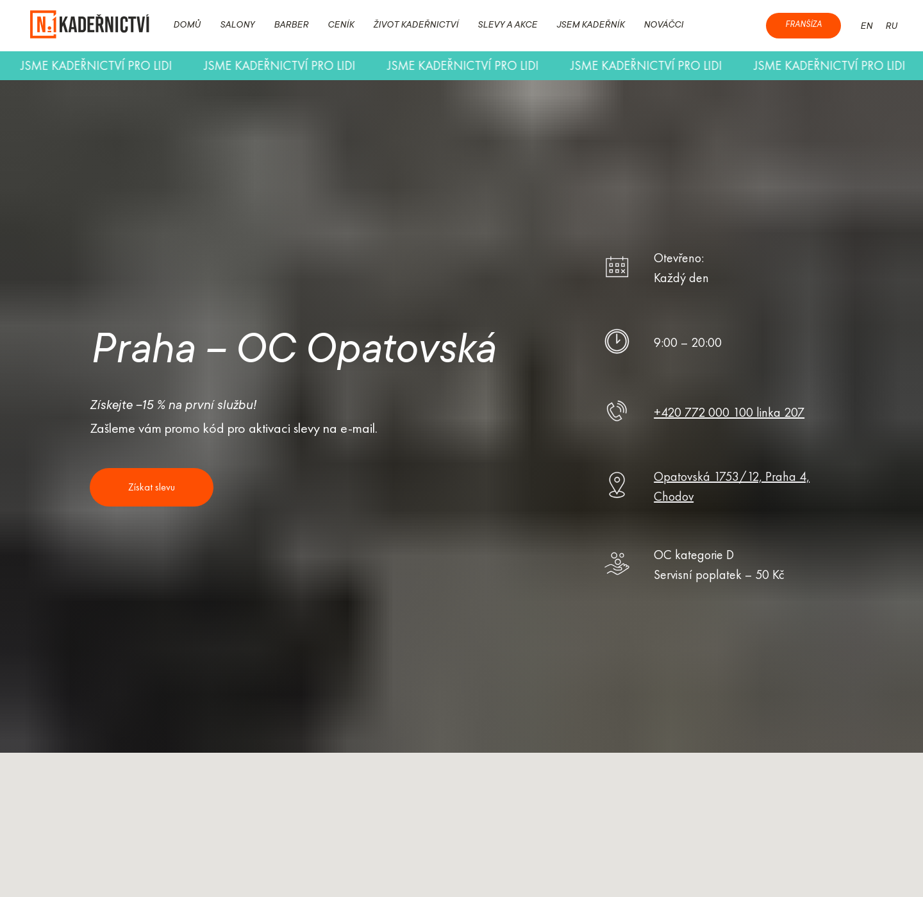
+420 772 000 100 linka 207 (729, 412)
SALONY (237, 26)
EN (866, 27)
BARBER (291, 26)
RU (891, 27)
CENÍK (341, 26)
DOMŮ (187, 26)
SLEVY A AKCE (507, 26)
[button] (151, 487)
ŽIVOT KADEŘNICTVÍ (415, 26)
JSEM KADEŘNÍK (590, 26)
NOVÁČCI (663, 26)
